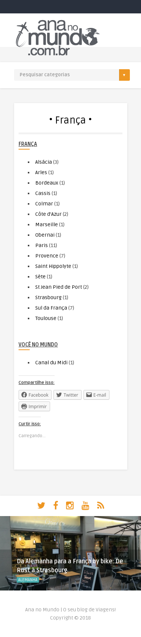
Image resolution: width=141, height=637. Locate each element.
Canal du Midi (51, 362)
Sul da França (51, 308)
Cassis (42, 193)
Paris (41, 245)
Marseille (46, 224)
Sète (40, 276)
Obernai (45, 235)
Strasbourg (48, 297)
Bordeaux (46, 183)
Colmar (44, 204)
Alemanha (27, 579)
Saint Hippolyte (53, 266)
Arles (41, 172)
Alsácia (43, 162)
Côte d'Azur (48, 214)
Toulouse (45, 318)
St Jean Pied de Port (58, 287)
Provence (46, 256)
